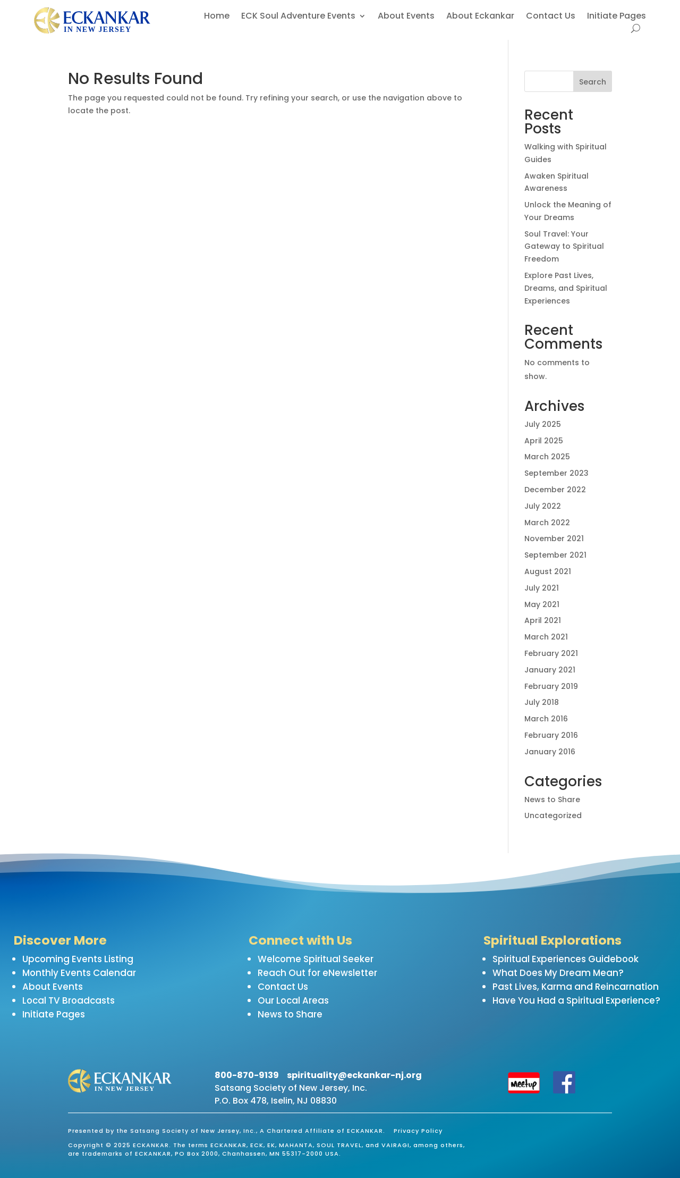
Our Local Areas (293, 1000)
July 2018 (541, 702)
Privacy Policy (418, 1130)
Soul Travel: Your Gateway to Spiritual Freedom (564, 247)
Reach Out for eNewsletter (317, 972)
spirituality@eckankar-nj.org (354, 1075)
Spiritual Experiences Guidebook (565, 959)
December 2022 (555, 489)
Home (217, 17)
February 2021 (551, 653)
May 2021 (541, 604)
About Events (406, 17)
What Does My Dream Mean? (558, 972)
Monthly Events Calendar (79, 972)
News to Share (552, 799)
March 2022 (547, 522)
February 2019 (551, 686)
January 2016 (549, 751)
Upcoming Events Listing (77, 959)
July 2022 (542, 506)
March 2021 (546, 637)
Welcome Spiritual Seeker (315, 959)
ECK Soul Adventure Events (298, 17)
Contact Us (550, 17)
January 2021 (549, 669)
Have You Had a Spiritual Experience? (576, 1000)
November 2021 (554, 538)
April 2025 (543, 440)
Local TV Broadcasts (68, 1000)
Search (592, 82)
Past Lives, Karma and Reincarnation (575, 986)
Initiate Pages (616, 17)
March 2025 (547, 456)
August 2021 (547, 571)
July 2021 (541, 588)
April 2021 (542, 620)
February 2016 (551, 735)
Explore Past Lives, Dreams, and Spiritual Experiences (565, 288)
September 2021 (555, 555)
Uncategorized (553, 815)
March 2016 (546, 718)
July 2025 (542, 424)
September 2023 (556, 473)
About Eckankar (480, 17)
